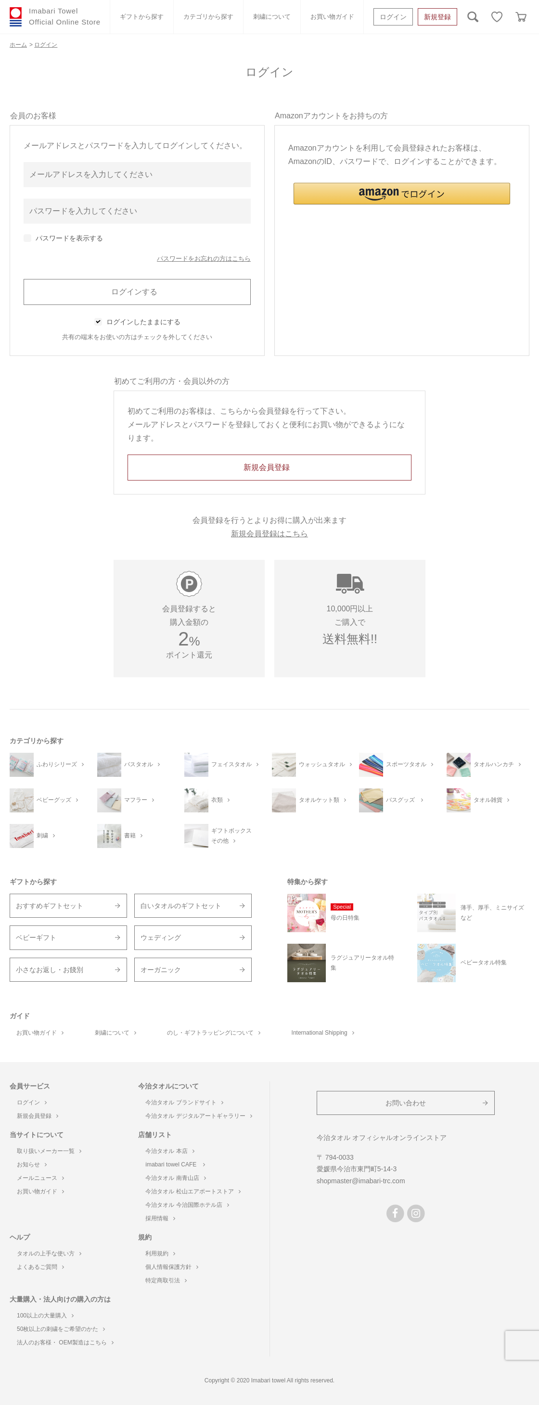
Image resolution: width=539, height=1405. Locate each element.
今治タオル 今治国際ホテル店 (187, 1205)
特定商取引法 (166, 1280)
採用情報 (160, 1218)
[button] (402, 193)
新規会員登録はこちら (269, 534)
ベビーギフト (36, 937)
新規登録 (437, 17)
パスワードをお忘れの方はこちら (204, 258)
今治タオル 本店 (169, 1151)
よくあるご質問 (40, 1267)
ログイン (393, 17)
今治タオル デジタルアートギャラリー (198, 1116)
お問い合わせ (405, 1103)
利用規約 (160, 1253)
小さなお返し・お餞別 (49, 970)
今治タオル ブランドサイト (184, 1102)
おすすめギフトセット (49, 906)
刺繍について (272, 16)
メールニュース (40, 1178)
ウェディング (161, 937)
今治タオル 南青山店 (175, 1178)
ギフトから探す (142, 16)
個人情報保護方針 (171, 1267)
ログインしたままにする (143, 322)
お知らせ (32, 1164)
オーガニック (161, 970)
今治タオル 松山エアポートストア (192, 1191)
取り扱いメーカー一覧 (49, 1151)
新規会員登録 (37, 1116)
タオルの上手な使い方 (49, 1253)
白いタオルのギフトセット (181, 906)
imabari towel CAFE (175, 1164)
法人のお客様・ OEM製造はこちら (65, 1342)
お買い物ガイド (332, 16)
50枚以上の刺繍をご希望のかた (61, 1329)
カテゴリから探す (208, 16)
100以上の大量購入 (45, 1315)
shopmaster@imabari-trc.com (361, 1181)
